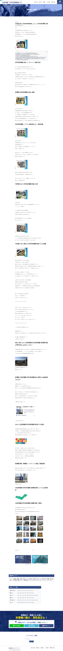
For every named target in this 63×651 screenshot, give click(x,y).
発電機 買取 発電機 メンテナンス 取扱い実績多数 (22, 58)
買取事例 (42, 647)
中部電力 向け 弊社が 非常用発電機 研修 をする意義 (23, 55)
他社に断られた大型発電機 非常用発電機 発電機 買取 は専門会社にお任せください (27, 56)
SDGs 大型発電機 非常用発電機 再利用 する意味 (39, 57)
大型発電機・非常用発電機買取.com (12, 2)
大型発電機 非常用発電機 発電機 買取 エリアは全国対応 (37, 58)
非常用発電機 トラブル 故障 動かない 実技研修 (22, 54)
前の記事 (16, 550)
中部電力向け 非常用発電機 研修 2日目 (34, 54)
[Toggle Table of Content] (46, 52)
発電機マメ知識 (52, 647)
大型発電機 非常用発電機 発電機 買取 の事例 (22, 59)
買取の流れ (37, 647)
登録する (31, 641)
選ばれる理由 (33, 647)
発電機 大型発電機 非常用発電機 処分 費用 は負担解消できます (24, 57)
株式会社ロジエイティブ (14, 648)
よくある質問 (46, 647)
